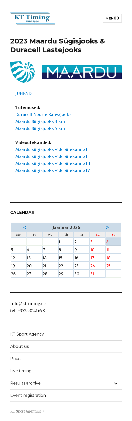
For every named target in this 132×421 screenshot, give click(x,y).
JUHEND (23, 93)
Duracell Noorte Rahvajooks (43, 114)
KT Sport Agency (27, 334)
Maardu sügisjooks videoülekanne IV (52, 170)
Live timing (21, 371)
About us (19, 346)
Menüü (112, 18)
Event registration (28, 395)
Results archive (25, 383)
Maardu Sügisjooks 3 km (40, 121)
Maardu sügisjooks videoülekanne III (52, 163)
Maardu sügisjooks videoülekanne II (52, 156)
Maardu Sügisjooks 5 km (40, 128)
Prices (16, 358)
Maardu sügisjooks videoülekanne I (51, 149)
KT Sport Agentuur (25, 411)
